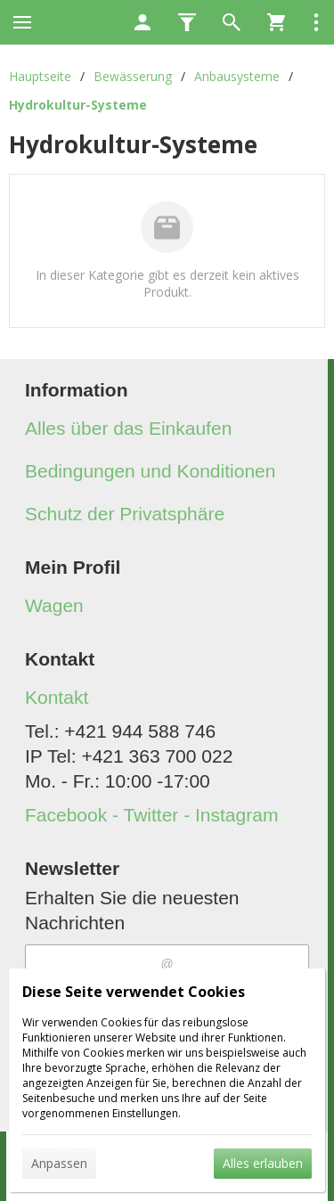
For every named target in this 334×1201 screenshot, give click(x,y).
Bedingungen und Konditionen (150, 471)
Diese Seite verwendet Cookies (133, 991)
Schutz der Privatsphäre (124, 513)
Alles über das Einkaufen (128, 428)
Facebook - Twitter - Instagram (151, 815)
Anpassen (59, 1163)
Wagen (54, 605)
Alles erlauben (263, 1163)
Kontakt (56, 697)
